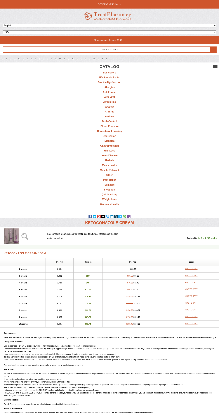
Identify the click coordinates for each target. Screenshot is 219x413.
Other (109, 175)
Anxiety (109, 106)
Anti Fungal (109, 92)
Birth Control (109, 121)
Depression (109, 136)
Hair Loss (109, 150)
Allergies (109, 87)
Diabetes (109, 141)
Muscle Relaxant (109, 170)
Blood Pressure (109, 126)
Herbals (109, 160)
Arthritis (109, 111)
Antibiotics (109, 102)
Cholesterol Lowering (109, 131)
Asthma (109, 116)
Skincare (109, 184)
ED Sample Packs (109, 77)
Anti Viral (109, 97)
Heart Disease (109, 155)
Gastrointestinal (109, 145)
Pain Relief (109, 180)
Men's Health (109, 165)
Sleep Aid (109, 189)
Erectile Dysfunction (109, 82)
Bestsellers (109, 72)
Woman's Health (109, 204)
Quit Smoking (109, 194)
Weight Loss (109, 199)
